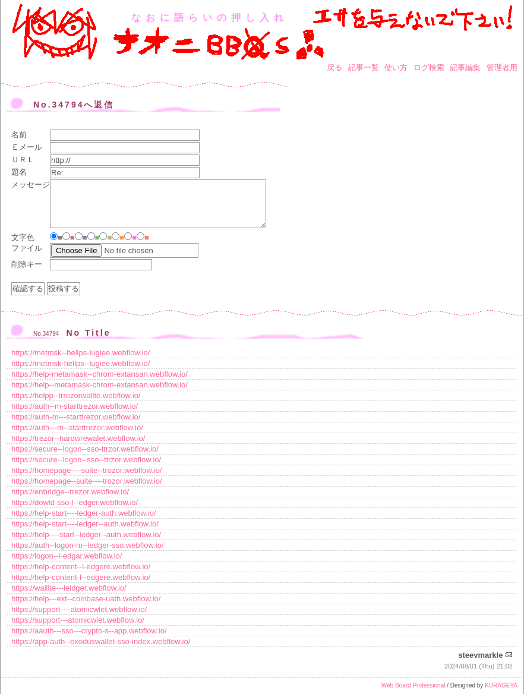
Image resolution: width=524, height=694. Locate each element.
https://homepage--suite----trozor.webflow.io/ (86, 481)
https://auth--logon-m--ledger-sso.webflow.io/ (87, 545)
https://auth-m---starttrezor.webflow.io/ (75, 416)
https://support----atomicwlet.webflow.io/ (79, 609)
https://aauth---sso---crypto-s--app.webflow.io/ (89, 630)
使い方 (396, 67)
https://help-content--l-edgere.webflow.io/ (80, 566)
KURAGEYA (501, 685)
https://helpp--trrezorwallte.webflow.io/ (75, 395)
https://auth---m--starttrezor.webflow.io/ (77, 427)
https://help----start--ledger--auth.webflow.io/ (86, 534)
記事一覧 (363, 67)
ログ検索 (428, 67)
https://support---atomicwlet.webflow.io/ (77, 620)
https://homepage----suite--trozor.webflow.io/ (86, 470)
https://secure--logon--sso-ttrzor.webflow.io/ (85, 448)
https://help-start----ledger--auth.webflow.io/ (85, 523)
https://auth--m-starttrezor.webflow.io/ (74, 406)
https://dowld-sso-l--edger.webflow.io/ (74, 502)
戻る (334, 67)
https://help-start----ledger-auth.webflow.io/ (83, 513)
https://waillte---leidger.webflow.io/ (69, 587)
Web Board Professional (413, 685)
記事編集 (465, 67)
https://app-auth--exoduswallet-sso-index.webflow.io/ (100, 641)
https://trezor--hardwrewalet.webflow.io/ (78, 438)
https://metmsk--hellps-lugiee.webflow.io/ (80, 352)
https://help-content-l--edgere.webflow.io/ (80, 577)
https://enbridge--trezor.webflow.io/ (70, 491)
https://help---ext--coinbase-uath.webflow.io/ (85, 598)
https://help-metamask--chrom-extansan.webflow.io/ (99, 374)
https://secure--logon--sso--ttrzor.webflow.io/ (86, 459)
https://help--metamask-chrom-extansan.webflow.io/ (99, 384)
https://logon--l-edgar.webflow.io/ (66, 555)
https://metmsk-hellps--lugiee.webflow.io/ (80, 363)
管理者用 (502, 67)
